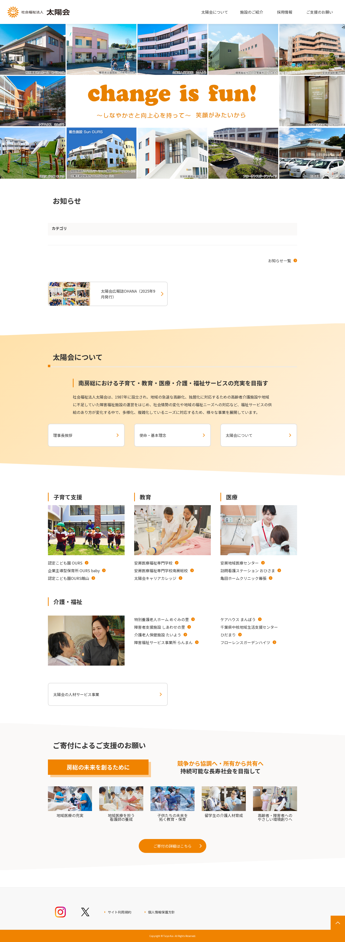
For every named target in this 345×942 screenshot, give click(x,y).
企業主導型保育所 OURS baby (74, 570)
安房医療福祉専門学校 (153, 563)
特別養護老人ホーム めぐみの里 (161, 619)
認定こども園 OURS (65, 563)
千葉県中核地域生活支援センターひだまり (249, 631)
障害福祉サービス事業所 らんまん (163, 642)
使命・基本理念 (152, 435)
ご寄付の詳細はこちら (172, 846)
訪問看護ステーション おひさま (247, 570)
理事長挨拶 (62, 435)
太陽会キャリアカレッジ (155, 578)
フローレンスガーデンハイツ (245, 642)
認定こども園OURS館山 (68, 578)
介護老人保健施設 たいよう (157, 635)
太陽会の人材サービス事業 (76, 694)
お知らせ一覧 (279, 260)
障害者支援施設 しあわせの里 (159, 627)
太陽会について (239, 435)
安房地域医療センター (239, 563)
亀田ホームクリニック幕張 (243, 578)
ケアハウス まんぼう (238, 619)
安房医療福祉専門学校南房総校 (161, 570)
